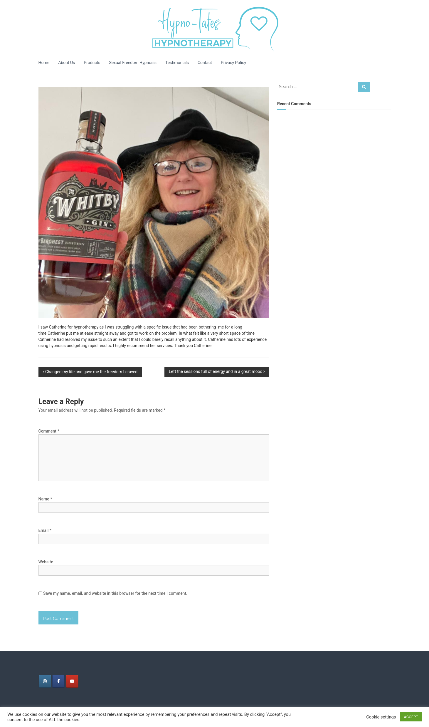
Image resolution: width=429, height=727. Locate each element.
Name (45, 499)
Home (44, 62)
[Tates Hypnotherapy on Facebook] (58, 681)
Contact (205, 62)
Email (45, 530)
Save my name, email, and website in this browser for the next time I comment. (115, 593)
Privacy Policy (233, 62)
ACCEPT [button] (411, 717)
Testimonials (177, 62)
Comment (48, 431)
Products (92, 62)
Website (45, 562)
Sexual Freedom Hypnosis (133, 62)
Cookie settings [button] (381, 717)
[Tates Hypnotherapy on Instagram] (45, 681)
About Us (66, 62)
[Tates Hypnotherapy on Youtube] (72, 681)
